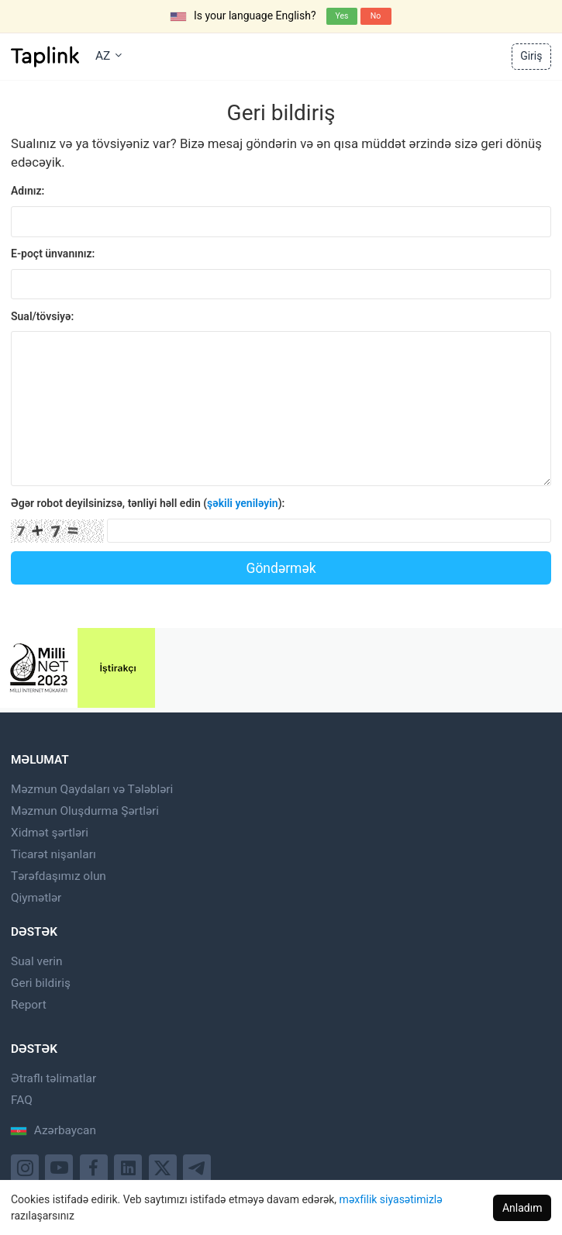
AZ (108, 56)
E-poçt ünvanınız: (53, 253)
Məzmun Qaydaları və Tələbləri (92, 789)
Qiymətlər (36, 898)
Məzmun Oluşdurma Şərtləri (85, 811)
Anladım (522, 1208)
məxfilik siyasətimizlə (391, 1199)
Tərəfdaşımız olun (58, 876)
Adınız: (27, 191)
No (376, 16)
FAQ (22, 1100)
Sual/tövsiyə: (42, 316)
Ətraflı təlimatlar (53, 1078)
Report (29, 1005)
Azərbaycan (53, 1130)
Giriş (531, 56)
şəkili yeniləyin (242, 503)
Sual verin (37, 961)
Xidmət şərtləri (49, 833)
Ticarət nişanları (53, 854)
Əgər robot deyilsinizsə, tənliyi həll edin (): (147, 503)
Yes (342, 16)
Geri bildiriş (41, 983)
